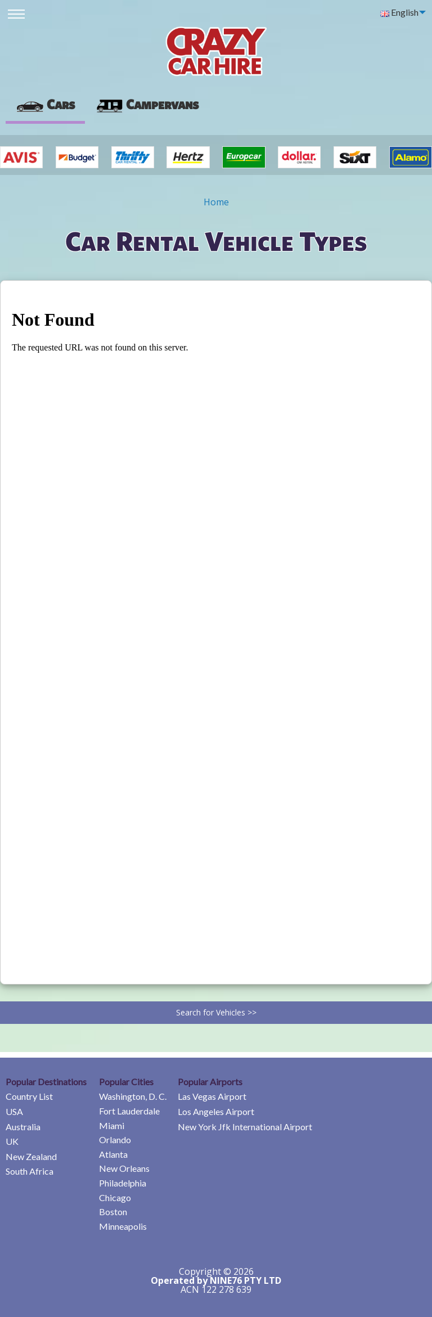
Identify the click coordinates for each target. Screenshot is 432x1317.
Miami (111, 1125)
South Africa (29, 1171)
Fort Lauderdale (129, 1110)
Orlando (115, 1139)
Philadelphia (122, 1182)
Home (216, 202)
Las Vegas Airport (212, 1096)
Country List (29, 1096)
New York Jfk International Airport (245, 1126)
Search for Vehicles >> (216, 1012)
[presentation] (147, 105)
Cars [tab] (45, 104)
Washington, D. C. (132, 1096)
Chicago (115, 1197)
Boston (113, 1211)
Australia (23, 1126)
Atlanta (113, 1154)
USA (14, 1111)
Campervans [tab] (147, 104)
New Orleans (124, 1168)
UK (12, 1141)
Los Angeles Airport (216, 1111)
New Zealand (31, 1156)
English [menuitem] (399, 12)
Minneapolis (123, 1226)
